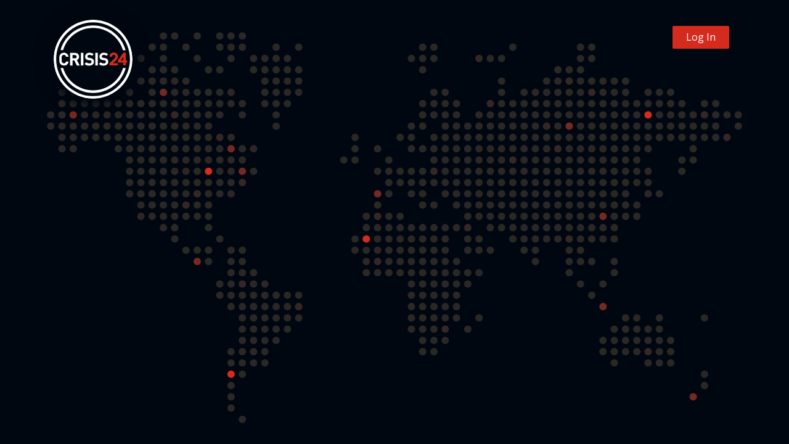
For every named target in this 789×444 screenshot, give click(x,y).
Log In (701, 37)
